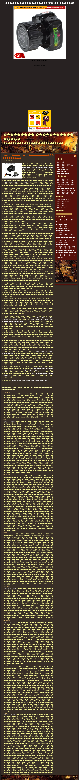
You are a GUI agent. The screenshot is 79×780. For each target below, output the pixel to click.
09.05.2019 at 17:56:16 (10, 622)
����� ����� (63, 173)
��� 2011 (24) (61, 207)
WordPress (51, 779)
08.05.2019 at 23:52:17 (11, 475)
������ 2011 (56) (63, 201)
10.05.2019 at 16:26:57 (10, 666)
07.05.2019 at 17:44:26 (9, 421)
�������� (62, 162)
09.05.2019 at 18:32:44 (10, 588)
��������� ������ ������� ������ (29, 380)
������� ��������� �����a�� (62, 169)
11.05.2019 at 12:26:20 (9, 714)
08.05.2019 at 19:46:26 (9, 533)
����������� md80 (64, 234)
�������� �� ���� (65, 240)
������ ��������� (65, 255)
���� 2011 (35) (62, 203)
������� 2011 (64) (64, 199)
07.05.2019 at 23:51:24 (9, 394)
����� (59, 210)
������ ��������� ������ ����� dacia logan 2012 (66, 184)
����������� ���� (65, 237)
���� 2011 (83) (62, 205)
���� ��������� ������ (15, 182)
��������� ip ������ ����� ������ (63, 230)
